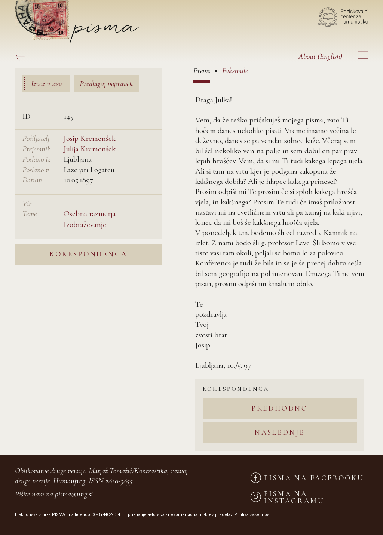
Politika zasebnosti (253, 514)
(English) (320, 56)
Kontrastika (150, 470)
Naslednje (280, 432)
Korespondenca (88, 254)
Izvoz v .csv (46, 83)
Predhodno (279, 408)
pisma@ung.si (74, 494)
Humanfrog (69, 481)
